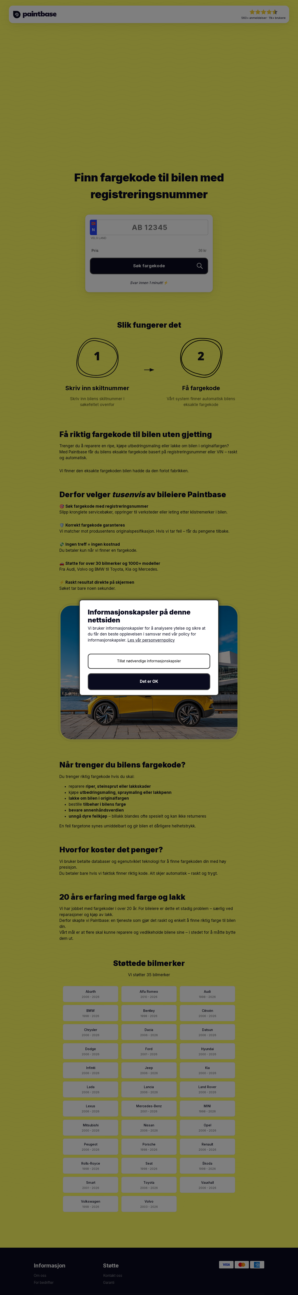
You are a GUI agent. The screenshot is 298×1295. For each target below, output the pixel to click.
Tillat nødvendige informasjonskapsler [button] (149, 661)
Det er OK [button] (149, 681)
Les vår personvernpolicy (151, 640)
